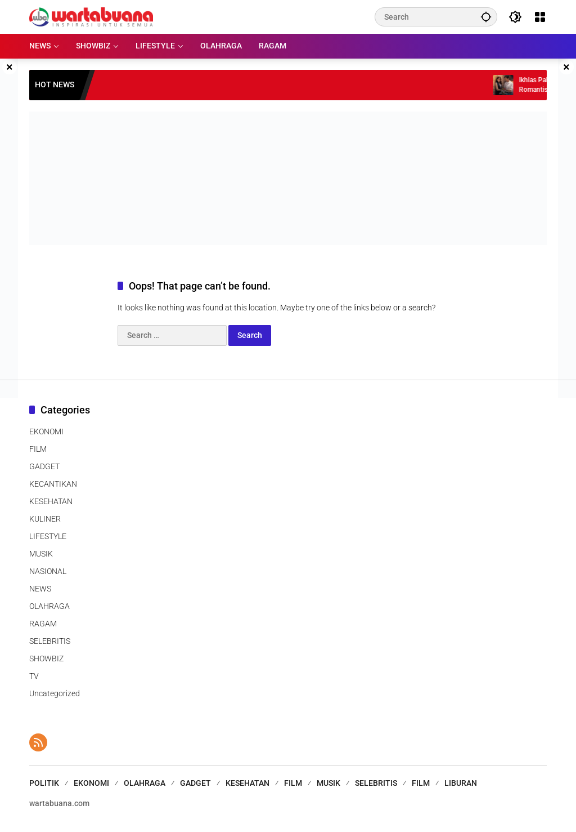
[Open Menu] (540, 17)
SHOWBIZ (46, 658)
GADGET (44, 466)
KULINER (45, 518)
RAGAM (43, 623)
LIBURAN (460, 782)
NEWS (40, 588)
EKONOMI (46, 431)
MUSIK (41, 553)
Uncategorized (54, 693)
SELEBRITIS (49, 641)
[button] (486, 16)
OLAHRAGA (49, 606)
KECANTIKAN (53, 483)
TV (34, 675)
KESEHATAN (51, 501)
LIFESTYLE (47, 536)
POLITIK (44, 782)
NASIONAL (47, 571)
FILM (38, 448)
